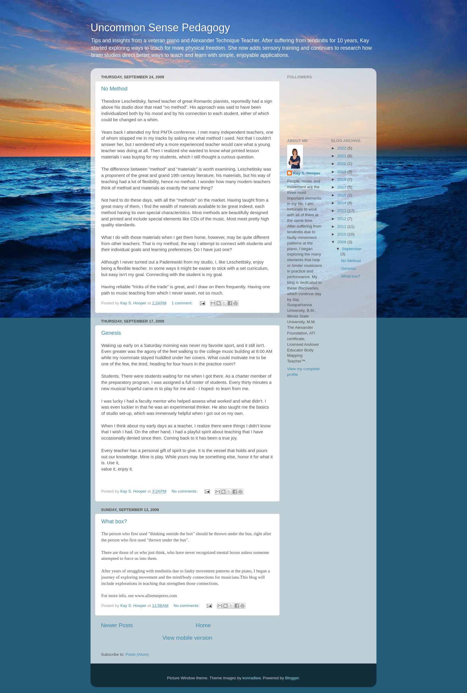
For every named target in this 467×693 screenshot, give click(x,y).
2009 (342, 242)
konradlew (251, 678)
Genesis (111, 333)
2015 (342, 195)
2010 (342, 234)
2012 (342, 219)
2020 (342, 163)
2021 (342, 156)
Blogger (292, 678)
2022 (342, 148)
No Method (114, 89)
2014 (342, 203)
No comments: (185, 491)
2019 (342, 171)
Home (203, 625)
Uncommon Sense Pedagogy (160, 27)
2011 (342, 226)
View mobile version (187, 638)
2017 (342, 187)
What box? (114, 521)
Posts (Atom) (137, 654)
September (352, 249)
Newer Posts (117, 625)
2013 (342, 210)
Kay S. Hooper (306, 173)
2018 (342, 179)
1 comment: (183, 303)
